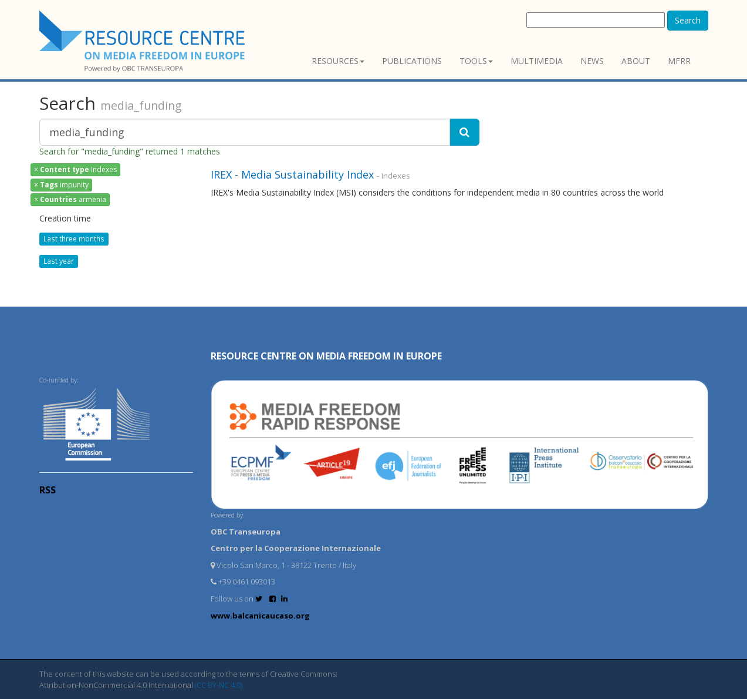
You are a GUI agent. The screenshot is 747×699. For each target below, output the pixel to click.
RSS (47, 489)
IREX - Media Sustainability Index (292, 174)
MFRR (679, 60)
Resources (338, 60)
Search (688, 20)
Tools (476, 60)
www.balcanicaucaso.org (260, 615)
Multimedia (537, 60)
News (592, 60)
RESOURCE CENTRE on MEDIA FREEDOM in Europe (326, 356)
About (635, 60)
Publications (412, 60)
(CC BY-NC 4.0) (218, 685)
